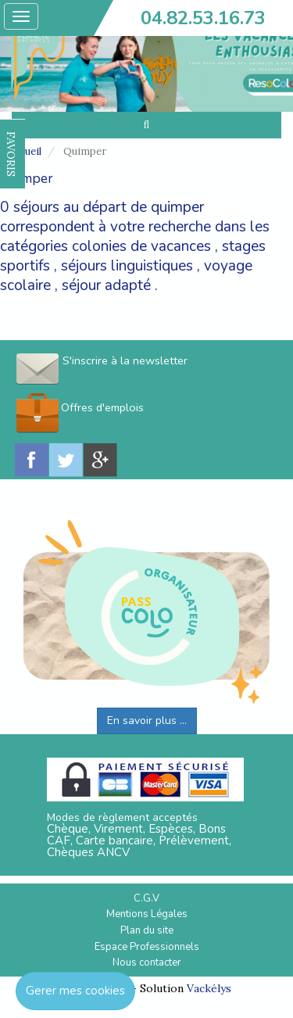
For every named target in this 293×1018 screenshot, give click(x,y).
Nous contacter (147, 962)
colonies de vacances (141, 246)
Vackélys (209, 988)
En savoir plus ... (147, 720)
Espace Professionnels (147, 947)
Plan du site (146, 930)
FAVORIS (11, 154)
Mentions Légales (147, 914)
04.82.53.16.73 (203, 17)
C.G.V (146, 898)
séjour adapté (106, 285)
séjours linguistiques (127, 266)
